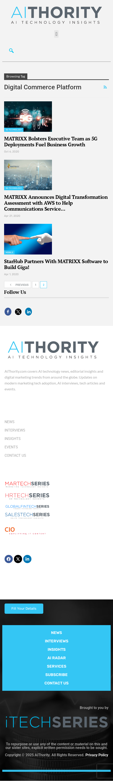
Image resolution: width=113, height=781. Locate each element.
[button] (56, 34)
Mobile (9, 252)
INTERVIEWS (56, 641)
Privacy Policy (96, 755)
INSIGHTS (57, 649)
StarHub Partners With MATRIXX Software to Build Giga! (56, 264)
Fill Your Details (23, 608)
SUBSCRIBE (56, 674)
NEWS (56, 632)
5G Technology (14, 130)
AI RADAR (56, 658)
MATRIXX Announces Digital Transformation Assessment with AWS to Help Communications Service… (56, 203)
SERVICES (56, 666)
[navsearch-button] (10, 50)
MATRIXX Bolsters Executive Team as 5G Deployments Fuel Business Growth (51, 141)
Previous (17, 284)
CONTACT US (56, 683)
